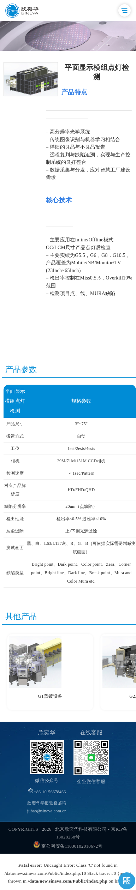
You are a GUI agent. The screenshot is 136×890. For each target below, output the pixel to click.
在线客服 (91, 732)
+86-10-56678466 (47, 791)
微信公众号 (46, 780)
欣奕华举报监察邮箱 (46, 807)
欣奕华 (46, 732)
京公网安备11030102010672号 (67, 846)
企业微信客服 (91, 781)
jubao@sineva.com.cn (46, 810)
